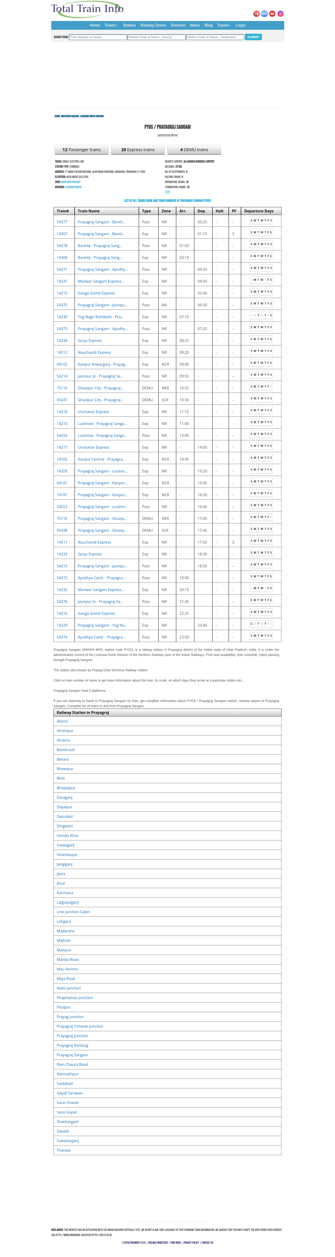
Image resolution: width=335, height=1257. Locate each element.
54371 (62, 269)
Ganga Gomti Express (96, 293)
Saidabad (65, 1083)
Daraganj (64, 797)
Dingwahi (65, 826)
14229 (62, 625)
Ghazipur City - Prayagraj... (101, 388)
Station (129, 25)
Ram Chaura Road (72, 1064)
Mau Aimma (67, 969)
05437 (62, 399)
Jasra (61, 873)
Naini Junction (69, 988)
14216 (62, 613)
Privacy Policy (191, 1243)
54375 (62, 305)
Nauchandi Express (94, 352)
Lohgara (64, 921)
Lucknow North (73, 187)
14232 (62, 589)
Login (241, 25)
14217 (62, 447)
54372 (62, 577)
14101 (62, 494)
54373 (62, 328)
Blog (208, 25)
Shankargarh (68, 1121)
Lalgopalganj (68, 902)
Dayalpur (65, 806)
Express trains (138, 149)
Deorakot (65, 816)
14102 (62, 459)
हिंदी (167, 192)
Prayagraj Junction (72, 1035)
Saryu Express (90, 340)
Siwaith (63, 1131)
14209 (62, 471)
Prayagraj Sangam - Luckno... (103, 471)
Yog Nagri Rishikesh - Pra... (101, 316)
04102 (62, 364)
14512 (62, 352)
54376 (62, 601)
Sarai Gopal (67, 1112)
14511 (62, 542)
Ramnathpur (68, 1073)
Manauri (64, 950)
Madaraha (65, 930)
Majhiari (64, 940)
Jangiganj (64, 864)
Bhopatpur (66, 787)
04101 (62, 482)
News (195, 25)
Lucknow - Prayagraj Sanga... (102, 423)
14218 (62, 411)
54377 (62, 221)
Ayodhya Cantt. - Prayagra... (102, 577)
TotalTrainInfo (132, 1243)
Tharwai (63, 1150)
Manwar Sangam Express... (101, 281)
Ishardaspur (67, 854)
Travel (222, 25)
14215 (62, 293)
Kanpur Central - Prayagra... (102, 459)
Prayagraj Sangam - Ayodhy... (103, 269)
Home (95, 25)
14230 (62, 316)
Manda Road (68, 959)
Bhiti (61, 778)
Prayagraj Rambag (72, 1045)
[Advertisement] (167, 75)
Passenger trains (82, 149)
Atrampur (65, 730)
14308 (62, 257)
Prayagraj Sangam (72, 1054)
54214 (62, 376)
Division (178, 25)
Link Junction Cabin (73, 911)
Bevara (63, 759)
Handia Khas (68, 835)
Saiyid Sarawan (70, 1093)
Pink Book (176, 1243)
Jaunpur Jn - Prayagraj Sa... (100, 376)
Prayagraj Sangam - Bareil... (101, 221)
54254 (62, 435)
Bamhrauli (66, 749)
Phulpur (63, 1007)
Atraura (63, 740)
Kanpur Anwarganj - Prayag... (103, 364)
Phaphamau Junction (75, 997)
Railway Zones (153, 25)
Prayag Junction (70, 1016)
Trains (110, 25)
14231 (62, 281)
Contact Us (208, 1243)
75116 (62, 518)
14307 (62, 233)
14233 (62, 554)
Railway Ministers (158, 1243)
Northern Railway (70, 116)
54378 (62, 245)
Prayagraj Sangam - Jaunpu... (102, 305)
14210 (62, 423)
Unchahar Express (93, 411)
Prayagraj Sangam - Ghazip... (102, 518)
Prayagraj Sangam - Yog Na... (102, 625)
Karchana (65, 892)
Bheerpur (65, 768)
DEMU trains (194, 149)
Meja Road (66, 978)
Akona (62, 721)
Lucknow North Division (92, 116)
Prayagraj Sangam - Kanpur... (103, 482)
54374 (62, 637)
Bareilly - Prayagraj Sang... (100, 245)
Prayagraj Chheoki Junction (80, 1026)
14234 (62, 340)
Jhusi (61, 883)
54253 (62, 506)
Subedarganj (68, 1140)
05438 (62, 530)
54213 (62, 565)
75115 (62, 388)
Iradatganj (65, 845)
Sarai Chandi (68, 1102)
